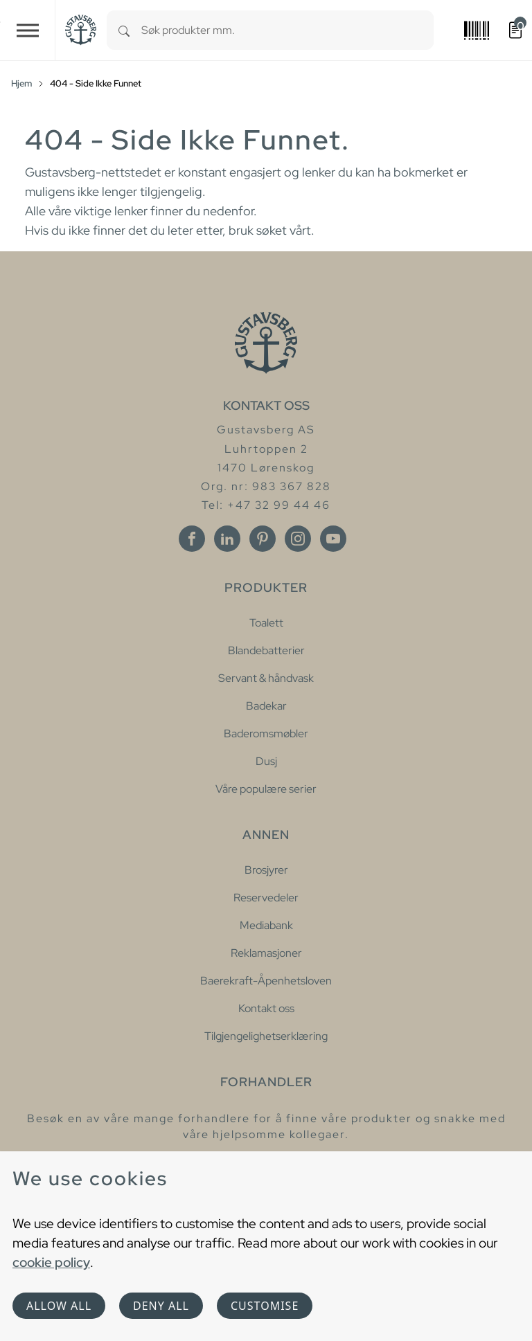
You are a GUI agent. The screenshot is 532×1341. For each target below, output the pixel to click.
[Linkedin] (227, 538)
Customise (265, 1305)
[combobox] (287, 30)
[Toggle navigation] (27, 30)
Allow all (58, 1305)
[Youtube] (333, 538)
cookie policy (51, 1262)
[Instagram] (298, 538)
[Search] (124, 30)
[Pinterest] (262, 538)
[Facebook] (192, 538)
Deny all (161, 1305)
